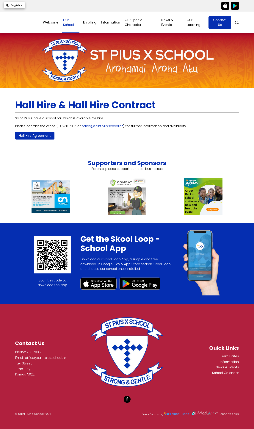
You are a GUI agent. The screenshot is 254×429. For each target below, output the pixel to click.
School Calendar (225, 373)
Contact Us (220, 22)
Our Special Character (134, 22)
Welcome (50, 22)
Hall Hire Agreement (35, 135)
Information (110, 22)
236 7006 (34, 352)
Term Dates (229, 356)
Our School (68, 22)
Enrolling (89, 22)
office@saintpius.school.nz (102, 126)
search (237, 22)
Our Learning (193, 22)
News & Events (167, 22)
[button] (14, 5)
